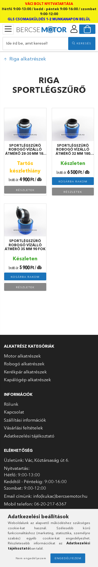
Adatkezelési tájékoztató (29, 436)
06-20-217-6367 (50, 504)
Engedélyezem (68, 558)
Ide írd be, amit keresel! (27, 43)
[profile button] (74, 28)
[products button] (8, 28)
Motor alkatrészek (22, 356)
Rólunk (11, 404)
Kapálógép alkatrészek (27, 379)
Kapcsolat (14, 412)
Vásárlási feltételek (23, 427)
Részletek (25, 190)
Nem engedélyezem (31, 558)
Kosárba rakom (73, 181)
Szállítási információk (25, 420)
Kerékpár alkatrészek (25, 371)
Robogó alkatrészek (24, 363)
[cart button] (87, 29)
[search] (81, 43)
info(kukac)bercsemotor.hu (60, 496)
